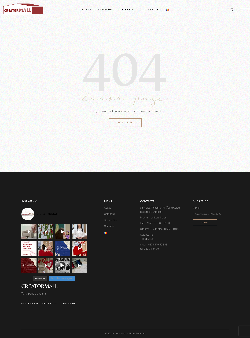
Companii (109, 213)
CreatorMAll (119, 333)
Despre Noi (110, 220)
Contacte (109, 226)
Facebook (50, 303)
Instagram (29, 303)
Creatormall (39, 286)
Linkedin (68, 303)
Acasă (107, 207)
